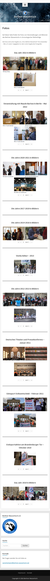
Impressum (21, 573)
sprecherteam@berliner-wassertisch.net (15, 563)
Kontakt (29, 573)
